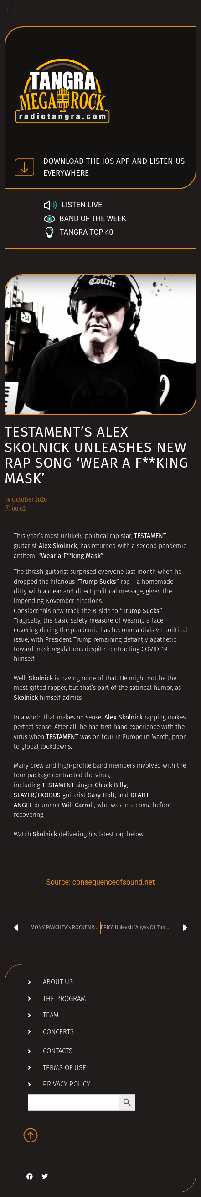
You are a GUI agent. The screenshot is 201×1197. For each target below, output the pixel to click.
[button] (9, 9)
